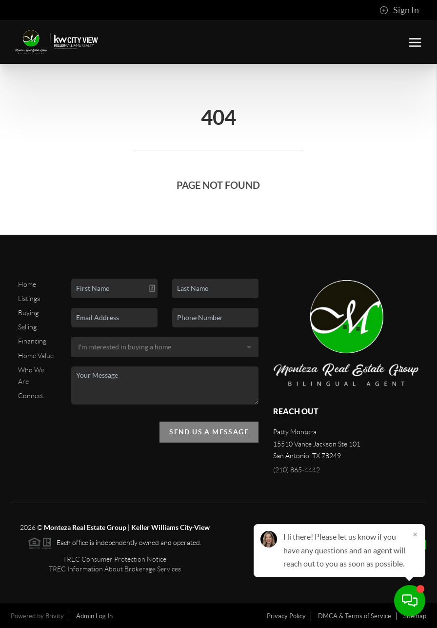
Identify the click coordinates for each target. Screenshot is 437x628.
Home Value (36, 356)
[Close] (415, 534)
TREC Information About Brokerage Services (115, 569)
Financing (32, 341)
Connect (30, 396)
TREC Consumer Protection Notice (114, 559)
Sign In (399, 10)
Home (27, 284)
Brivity (54, 616)
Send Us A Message (209, 432)
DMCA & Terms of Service (354, 616)
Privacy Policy (286, 616)
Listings (29, 299)
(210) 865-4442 (296, 470)
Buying (28, 313)
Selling (27, 327)
